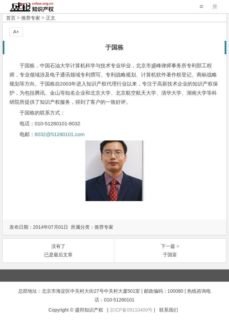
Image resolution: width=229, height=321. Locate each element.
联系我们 (168, 310)
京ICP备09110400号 (131, 310)
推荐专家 (30, 18)
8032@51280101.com (60, 134)
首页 (11, 18)
